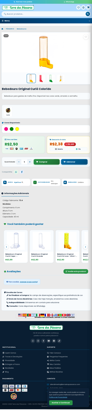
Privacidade (8, 361)
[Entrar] (83, 7)
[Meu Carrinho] (88, 7)
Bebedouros (21, 29)
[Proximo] (85, 247)
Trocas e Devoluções (12, 357)
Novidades (8, 369)
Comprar (41, 162)
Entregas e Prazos (11, 365)
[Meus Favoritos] (78, 7)
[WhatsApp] (33, 341)
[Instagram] (38, 341)
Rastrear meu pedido (23, 2)
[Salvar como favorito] (86, 36)
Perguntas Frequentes (57, 357)
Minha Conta (53, 361)
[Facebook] (43, 341)
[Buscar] (88, 14)
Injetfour (18, 183)
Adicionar (60, 162)
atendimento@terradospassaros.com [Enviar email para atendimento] (63, 385)
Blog (5, 372)
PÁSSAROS (10, 29)
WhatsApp (69, 2)
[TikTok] (59, 341)
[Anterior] (6, 247)
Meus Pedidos (54, 369)
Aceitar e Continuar (61, 402)
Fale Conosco (54, 353)
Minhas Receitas (55, 372)
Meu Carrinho (53, 365)
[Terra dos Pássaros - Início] (38, 7)
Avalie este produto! (76, 272)
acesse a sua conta (28, 282)
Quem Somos (9, 353)
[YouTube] (48, 341)
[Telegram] (54, 341)
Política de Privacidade (58, 397)
